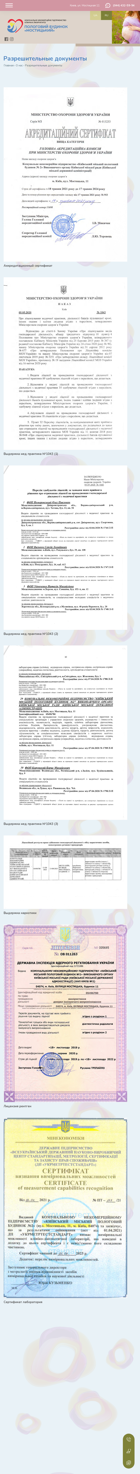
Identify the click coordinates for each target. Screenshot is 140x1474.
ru (106, 15)
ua (95, 15)
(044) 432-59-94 (124, 5)
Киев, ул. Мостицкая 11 (85, 5)
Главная (9, 65)
